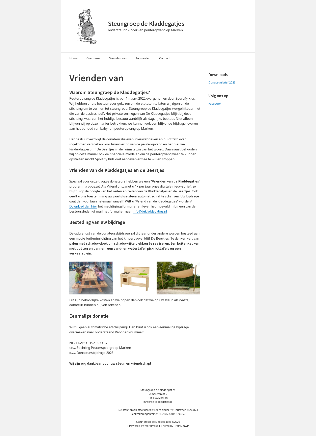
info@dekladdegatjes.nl (150, 211)
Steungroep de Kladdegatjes (147, 24)
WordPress (151, 426)
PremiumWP (181, 426)
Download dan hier (83, 206)
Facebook (214, 103)
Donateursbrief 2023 (222, 82)
